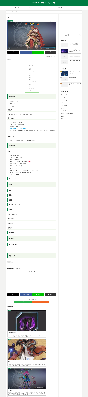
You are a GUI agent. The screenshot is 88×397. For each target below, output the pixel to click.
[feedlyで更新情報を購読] (30, 303)
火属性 (18, 269)
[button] (50, 52)
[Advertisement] (31, 282)
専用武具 (30, 86)
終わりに (29, 91)
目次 (30, 65)
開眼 (29, 76)
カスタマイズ (31, 72)
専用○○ (28, 74)
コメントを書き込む (32, 385)
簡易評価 (29, 68)
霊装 (29, 78)
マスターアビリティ (32, 82)
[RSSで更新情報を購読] (33, 303)
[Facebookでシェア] (26, 52)
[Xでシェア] (13, 52)
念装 (29, 84)
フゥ (15, 269)
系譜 (29, 80)
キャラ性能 (10, 269)
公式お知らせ (31, 90)
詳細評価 (29, 70)
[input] (71, 35)
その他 (28, 88)
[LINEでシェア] (38, 52)
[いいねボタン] (9, 59)
